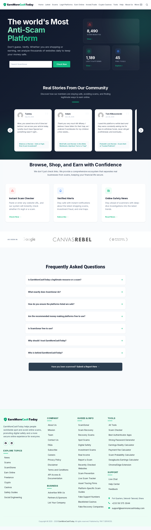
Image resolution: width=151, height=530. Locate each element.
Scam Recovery (85, 430)
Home (40, 5)
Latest (47, 5)
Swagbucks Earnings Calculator (124, 460)
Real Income (84, 455)
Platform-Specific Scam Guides (89, 490)
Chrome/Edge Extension (120, 465)
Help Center (114, 484)
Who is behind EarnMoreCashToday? (45, 353)
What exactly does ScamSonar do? (44, 292)
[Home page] (18, 4)
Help (121, 5)
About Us (129, 5)
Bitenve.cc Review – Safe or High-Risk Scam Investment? (32, 145)
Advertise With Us (56, 492)
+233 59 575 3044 (121, 503)
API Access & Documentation (55, 477)
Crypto (7, 482)
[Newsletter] (141, 4)
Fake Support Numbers (89, 497)
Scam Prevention (86, 473)
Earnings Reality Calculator (121, 445)
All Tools (113, 425)
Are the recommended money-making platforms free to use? (56, 316)
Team (50, 435)
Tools (115, 5)
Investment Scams (87, 450)
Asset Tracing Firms (87, 483)
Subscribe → (63, 217)
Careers (51, 455)
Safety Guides (11, 492)
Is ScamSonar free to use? (40, 328)
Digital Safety (84, 445)
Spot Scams (84, 440)
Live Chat (113, 479)
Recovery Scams (86, 435)
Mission (51, 430)
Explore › (119, 66)
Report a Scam (85, 460)
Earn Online (79, 5)
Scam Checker (115, 430)
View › (89, 39)
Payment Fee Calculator (120, 450)
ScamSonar (83, 425)
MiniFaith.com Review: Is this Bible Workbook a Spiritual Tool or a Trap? (73, 145)
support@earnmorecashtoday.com (128, 508)
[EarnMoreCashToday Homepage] (21, 419)
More (137, 5)
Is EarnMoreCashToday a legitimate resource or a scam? (54, 279)
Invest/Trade (91, 5)
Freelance (9, 477)
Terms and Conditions (58, 470)
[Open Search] (147, 4)
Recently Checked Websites (87, 467)
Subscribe (52, 450)
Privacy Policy (54, 460)
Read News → (111, 217)
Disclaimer (53, 465)
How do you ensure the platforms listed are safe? (51, 304)
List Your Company (57, 503)
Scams (55, 5)
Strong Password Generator (122, 440)
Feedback (113, 489)
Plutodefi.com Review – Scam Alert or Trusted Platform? (113, 145)
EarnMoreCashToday (66, 521)
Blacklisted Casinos (87, 502)
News (7, 457)
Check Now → (15, 217)
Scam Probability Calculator (122, 455)
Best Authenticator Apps (120, 435)
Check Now (62, 64)
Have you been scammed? (75, 366)
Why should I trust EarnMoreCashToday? (47, 340)
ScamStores (10, 467)
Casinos (8, 487)
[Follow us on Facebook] (5, 443)
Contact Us (53, 440)
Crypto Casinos (105, 5)
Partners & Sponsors (57, 497)
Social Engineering (13, 497)
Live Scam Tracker (87, 478)
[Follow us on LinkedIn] (11, 443)
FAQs (50, 445)
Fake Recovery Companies (90, 507)
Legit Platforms (66, 5)
